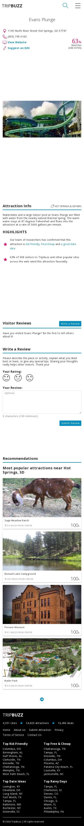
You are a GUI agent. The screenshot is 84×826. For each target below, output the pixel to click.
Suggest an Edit (19, 48)
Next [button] (76, 119)
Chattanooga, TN (14, 766)
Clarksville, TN (12, 759)
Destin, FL (50, 797)
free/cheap (48, 244)
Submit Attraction (40, 730)
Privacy (59, 730)
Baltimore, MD (12, 804)
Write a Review (70, 323)
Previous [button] (7, 119)
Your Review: (12, 388)
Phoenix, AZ (51, 763)
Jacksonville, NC (54, 774)
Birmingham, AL (13, 752)
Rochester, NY (12, 808)
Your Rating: (12, 371)
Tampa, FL (50, 752)
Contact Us (34, 735)
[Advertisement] (42, 74)
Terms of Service (13, 735)
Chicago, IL (51, 801)
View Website (17, 42)
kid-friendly (32, 244)
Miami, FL (50, 804)
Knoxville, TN (11, 763)
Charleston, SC (53, 790)
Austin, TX (50, 808)
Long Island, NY (13, 793)
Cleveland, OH (11, 790)
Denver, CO (51, 793)
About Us (19, 730)
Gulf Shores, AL (12, 756)
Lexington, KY (11, 786)
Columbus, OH (12, 749)
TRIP (12, 6)
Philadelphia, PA (54, 811)
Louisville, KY (52, 770)
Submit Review (70, 423)
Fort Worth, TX (12, 797)
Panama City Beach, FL (58, 766)
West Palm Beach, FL (16, 774)
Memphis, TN (11, 770)
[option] (42, 119)
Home (6, 730)
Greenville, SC (11, 811)
